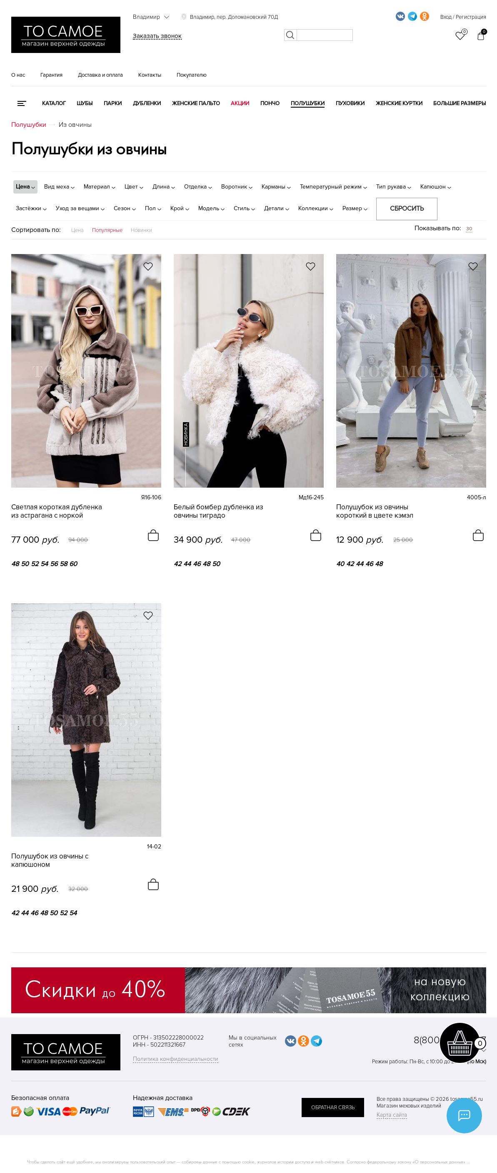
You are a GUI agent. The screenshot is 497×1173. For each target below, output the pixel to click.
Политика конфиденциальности (175, 1058)
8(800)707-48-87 (450, 1040)
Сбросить (407, 208)
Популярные (107, 230)
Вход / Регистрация (463, 17)
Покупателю (192, 75)
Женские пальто (196, 103)
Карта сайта (392, 1114)
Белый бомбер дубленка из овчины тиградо (218, 511)
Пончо (270, 103)
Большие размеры (459, 103)
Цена (77, 230)
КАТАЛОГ (54, 103)
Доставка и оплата (100, 75)
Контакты (149, 75)
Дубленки (147, 103)
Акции (240, 103)
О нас (18, 75)
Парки (113, 103)
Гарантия (51, 75)
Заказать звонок (157, 36)
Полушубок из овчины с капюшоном (49, 860)
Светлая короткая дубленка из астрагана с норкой (56, 511)
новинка (186, 434)
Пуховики (350, 103)
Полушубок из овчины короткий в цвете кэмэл (374, 511)
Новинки (141, 230)
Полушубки (308, 103)
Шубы (84, 103)
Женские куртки (399, 103)
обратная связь (333, 1107)
